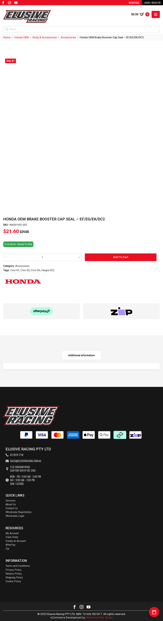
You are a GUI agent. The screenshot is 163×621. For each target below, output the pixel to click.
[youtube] (16, 2)
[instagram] (9, 2)
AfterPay (10, 544)
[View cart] (140, 14)
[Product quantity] (42, 257)
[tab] (81, 355)
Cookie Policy (13, 581)
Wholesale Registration (19, 512)
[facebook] (3, 2)
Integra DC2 (47, 270)
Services (10, 500)
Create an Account (16, 540)
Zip (7, 548)
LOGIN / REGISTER (152, 2)
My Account (12, 533)
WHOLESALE (134, 2)
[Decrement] (5, 257)
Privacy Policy (13, 569)
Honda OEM (21, 37)
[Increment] (79, 257)
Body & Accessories (45, 37)
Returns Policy (14, 573)
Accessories (68, 37)
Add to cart (120, 257)
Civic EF (14, 270)
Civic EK (35, 270)
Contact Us (12, 508)
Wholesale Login (15, 515)
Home (7, 37)
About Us (11, 504)
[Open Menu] (156, 14)
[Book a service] (154, 612)
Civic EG (25, 270)
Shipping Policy (14, 577)
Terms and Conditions (18, 565)
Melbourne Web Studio (99, 617)
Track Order (12, 537)
